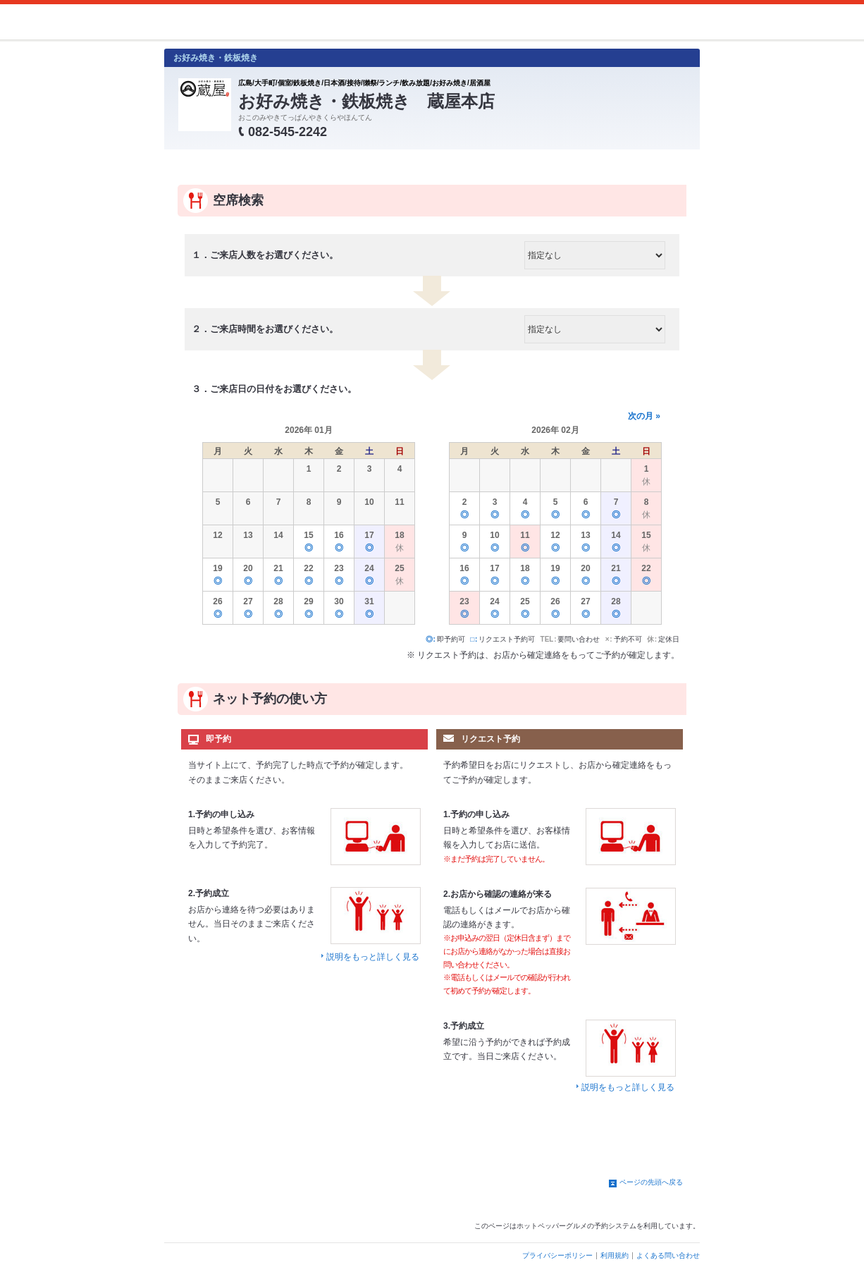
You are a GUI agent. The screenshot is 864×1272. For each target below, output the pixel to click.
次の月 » (644, 416)
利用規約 (614, 1255)
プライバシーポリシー (557, 1255)
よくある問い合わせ (668, 1255)
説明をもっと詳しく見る (372, 957)
